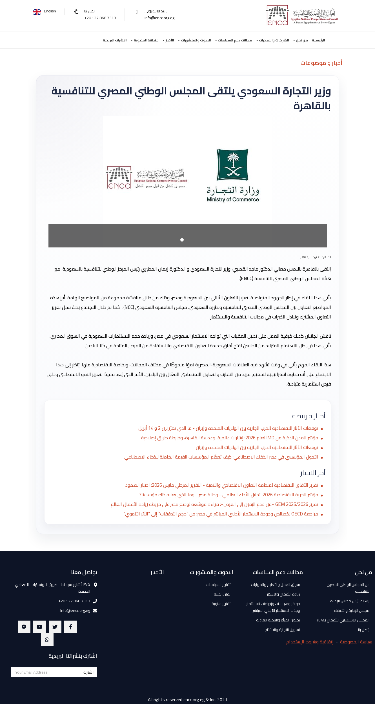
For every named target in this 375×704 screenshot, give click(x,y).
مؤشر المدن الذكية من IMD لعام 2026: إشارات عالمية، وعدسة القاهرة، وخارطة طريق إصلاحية (227, 437)
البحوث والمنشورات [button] (194, 40)
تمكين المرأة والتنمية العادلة (278, 620)
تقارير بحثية (222, 594)
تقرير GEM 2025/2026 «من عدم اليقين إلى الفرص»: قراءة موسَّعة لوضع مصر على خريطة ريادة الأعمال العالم (211, 504)
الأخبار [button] (168, 40)
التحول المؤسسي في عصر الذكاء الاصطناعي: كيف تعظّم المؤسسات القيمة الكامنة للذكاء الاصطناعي (219, 457)
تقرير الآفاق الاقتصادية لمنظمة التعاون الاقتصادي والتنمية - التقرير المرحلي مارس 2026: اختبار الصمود (219, 485)
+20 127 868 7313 (100, 17)
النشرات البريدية (115, 40)
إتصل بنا (363, 629)
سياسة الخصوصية (356, 641)
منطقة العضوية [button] (145, 40)
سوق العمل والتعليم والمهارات (275, 584)
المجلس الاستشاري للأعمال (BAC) (343, 620)
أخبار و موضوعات (322, 62)
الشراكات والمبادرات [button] (272, 40)
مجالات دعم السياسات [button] (233, 40)
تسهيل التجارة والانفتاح (282, 629)
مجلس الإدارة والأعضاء (351, 610)
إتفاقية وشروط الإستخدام (310, 641)
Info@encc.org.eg (75, 610)
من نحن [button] (300, 40)
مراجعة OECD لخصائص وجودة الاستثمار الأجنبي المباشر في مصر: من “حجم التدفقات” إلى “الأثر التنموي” (219, 514)
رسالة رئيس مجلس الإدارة (349, 600)
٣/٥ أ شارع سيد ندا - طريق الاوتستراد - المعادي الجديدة (52, 588)
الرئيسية (318, 40)
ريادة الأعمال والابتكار (283, 594)
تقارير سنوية (221, 603)
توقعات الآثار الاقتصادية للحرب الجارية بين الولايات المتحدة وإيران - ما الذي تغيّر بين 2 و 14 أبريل (227, 428)
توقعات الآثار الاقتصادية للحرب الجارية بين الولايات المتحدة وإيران (256, 447)
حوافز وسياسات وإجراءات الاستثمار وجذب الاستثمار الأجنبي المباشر (273, 607)
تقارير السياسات (218, 584)
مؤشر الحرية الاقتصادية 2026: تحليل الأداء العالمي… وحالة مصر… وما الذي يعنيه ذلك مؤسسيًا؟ (226, 494)
